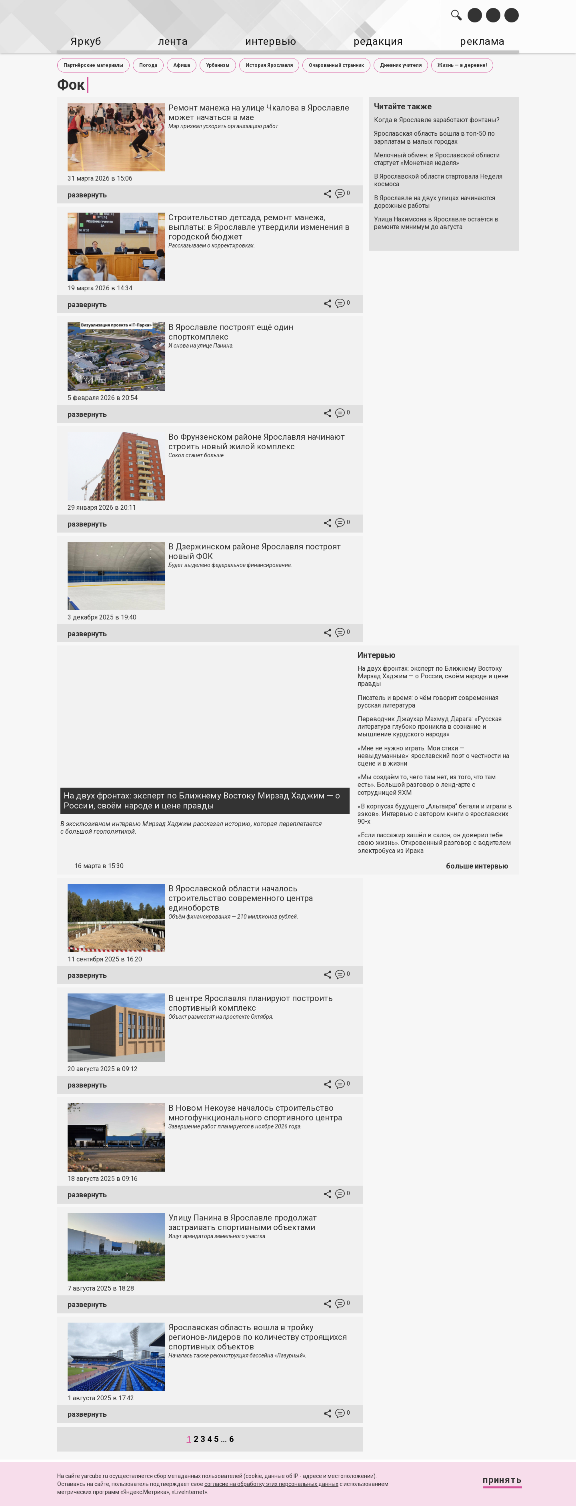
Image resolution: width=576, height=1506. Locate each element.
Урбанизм (218, 63)
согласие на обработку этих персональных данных (271, 1484)
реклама (484, 40)
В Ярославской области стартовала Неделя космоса (438, 178)
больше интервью (477, 864)
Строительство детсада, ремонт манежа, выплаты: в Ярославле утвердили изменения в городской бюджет (259, 225)
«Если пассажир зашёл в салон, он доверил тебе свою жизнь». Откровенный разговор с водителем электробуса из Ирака (434, 840)
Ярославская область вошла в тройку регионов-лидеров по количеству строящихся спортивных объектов (257, 1334)
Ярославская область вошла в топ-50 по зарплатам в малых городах (434, 135)
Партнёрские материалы (93, 63)
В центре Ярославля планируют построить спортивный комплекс (250, 1000)
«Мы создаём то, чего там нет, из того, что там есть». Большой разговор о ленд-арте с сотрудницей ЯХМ (427, 782)
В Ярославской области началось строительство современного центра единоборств (240, 895)
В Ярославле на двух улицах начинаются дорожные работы (434, 199)
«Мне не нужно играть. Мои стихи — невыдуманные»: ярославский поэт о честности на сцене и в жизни (433, 753)
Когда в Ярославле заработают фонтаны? (437, 118)
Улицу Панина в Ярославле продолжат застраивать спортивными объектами (242, 1220)
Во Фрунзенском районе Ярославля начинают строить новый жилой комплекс (256, 439)
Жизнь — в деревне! (462, 63)
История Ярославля (269, 63)
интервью (268, 40)
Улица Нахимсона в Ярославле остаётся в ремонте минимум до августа (436, 220)
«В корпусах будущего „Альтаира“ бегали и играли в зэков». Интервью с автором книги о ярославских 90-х (435, 811)
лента (170, 40)
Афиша (181, 63)
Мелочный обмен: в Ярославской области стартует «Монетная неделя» (437, 156)
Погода (148, 63)
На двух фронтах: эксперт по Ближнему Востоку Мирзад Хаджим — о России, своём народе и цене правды (202, 798)
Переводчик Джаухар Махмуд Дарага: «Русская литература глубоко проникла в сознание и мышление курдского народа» (430, 724)
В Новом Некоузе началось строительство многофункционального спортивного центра (255, 1110)
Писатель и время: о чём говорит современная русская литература (428, 699)
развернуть (87, 192)
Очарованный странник (336, 63)
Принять (498, 1481)
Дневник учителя (401, 63)
